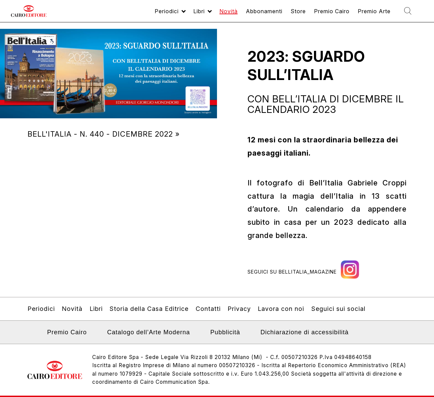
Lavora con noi (281, 308)
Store (281, 14)
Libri (170, 14)
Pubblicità (225, 332)
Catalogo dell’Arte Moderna (148, 332)
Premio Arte (366, 14)
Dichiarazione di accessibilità (304, 332)
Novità (203, 14)
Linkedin (31, 334)
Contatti (208, 308)
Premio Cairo (319, 14)
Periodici (135, 14)
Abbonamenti (243, 14)
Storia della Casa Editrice (149, 308)
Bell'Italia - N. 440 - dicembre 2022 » (103, 134)
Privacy (239, 308)
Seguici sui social (338, 308)
